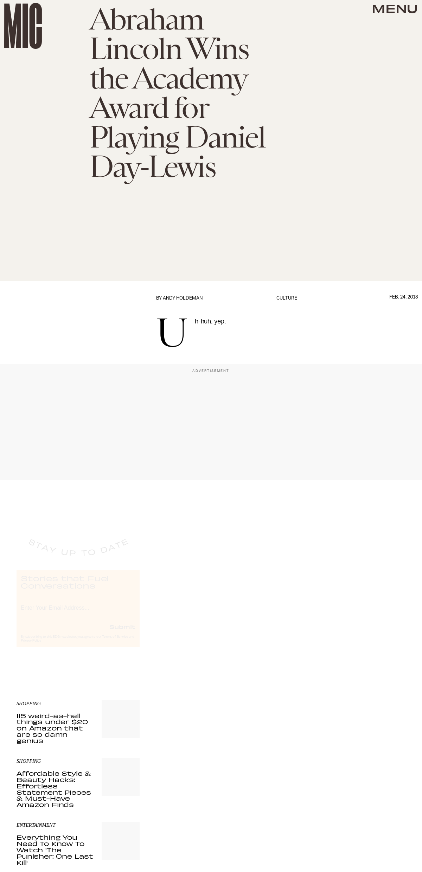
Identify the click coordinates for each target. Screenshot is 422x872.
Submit (122, 632)
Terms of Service (115, 643)
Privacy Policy (31, 647)
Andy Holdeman (183, 298)
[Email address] (78, 613)
